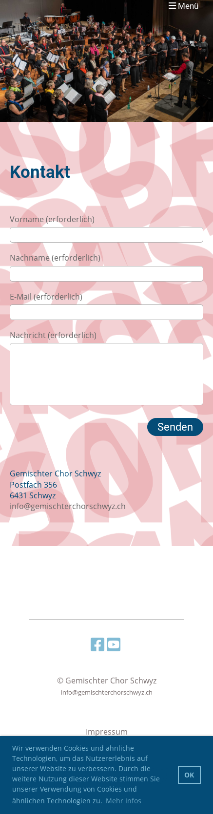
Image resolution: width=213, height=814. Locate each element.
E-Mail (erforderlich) (46, 296)
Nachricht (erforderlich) (53, 335)
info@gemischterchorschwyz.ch (68, 506)
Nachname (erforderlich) (55, 257)
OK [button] (189, 774)
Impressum (107, 731)
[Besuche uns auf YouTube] (113, 644)
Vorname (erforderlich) (52, 219)
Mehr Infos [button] (123, 800)
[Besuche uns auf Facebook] (97, 644)
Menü (183, 6)
